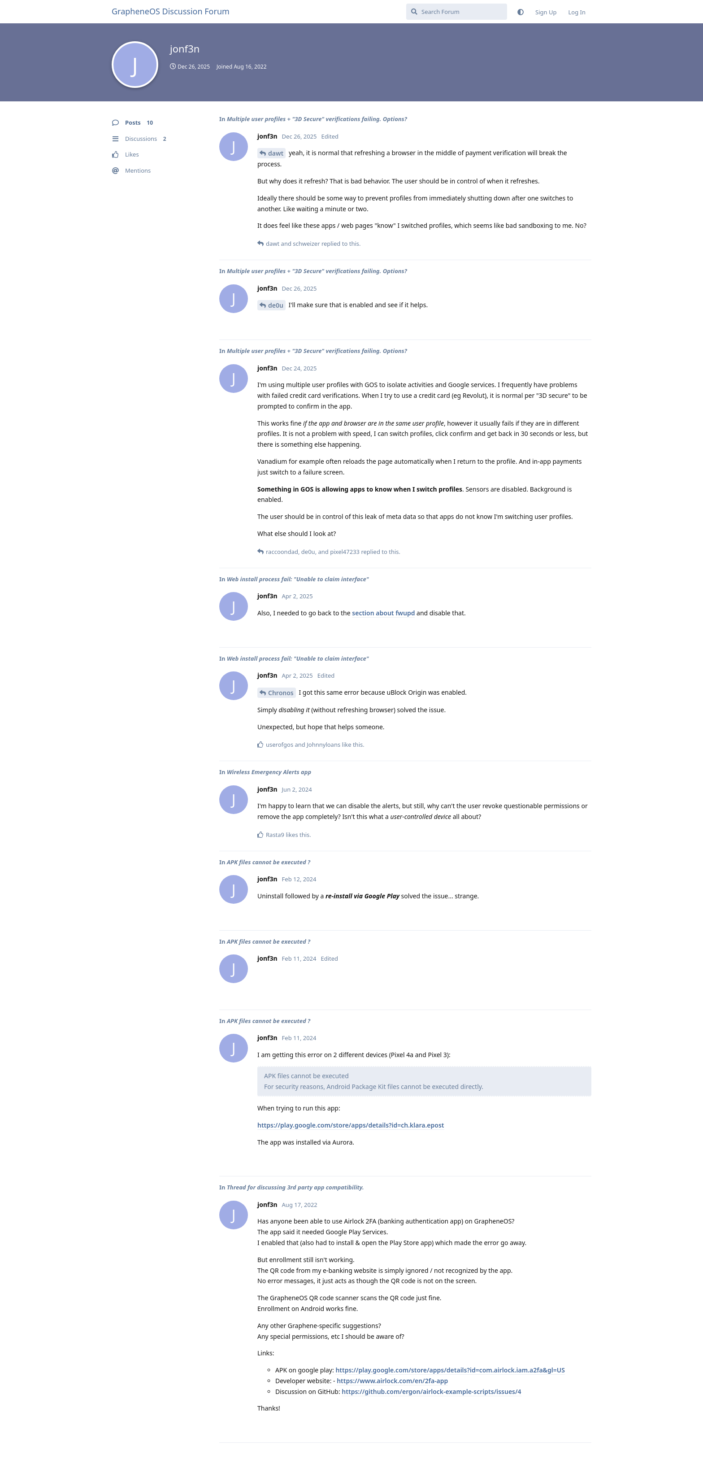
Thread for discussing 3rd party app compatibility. (295, 1187)
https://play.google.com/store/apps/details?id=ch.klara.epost (350, 1125)
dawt (275, 153)
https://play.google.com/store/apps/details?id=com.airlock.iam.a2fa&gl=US (450, 1370)
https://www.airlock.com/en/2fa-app (392, 1380)
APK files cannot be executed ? (268, 862)
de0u (275, 305)
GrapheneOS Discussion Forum (171, 11)
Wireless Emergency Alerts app (269, 772)
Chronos (281, 692)
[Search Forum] (456, 12)
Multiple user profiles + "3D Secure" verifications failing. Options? (317, 119)
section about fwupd (383, 613)
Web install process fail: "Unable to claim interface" (298, 579)
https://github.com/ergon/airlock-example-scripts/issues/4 (431, 1391)
